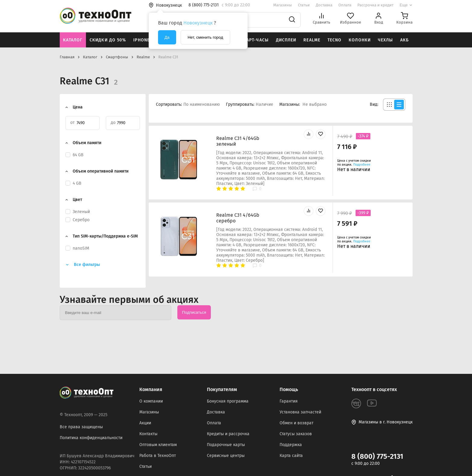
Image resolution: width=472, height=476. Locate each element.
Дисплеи (286, 40)
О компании (151, 401)
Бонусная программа (228, 401)
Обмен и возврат (296, 423)
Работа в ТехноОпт (157, 455)
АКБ (404, 40)
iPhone (141, 40)
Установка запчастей (300, 412)
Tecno (335, 40)
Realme (311, 40)
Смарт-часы (254, 40)
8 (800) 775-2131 (377, 456)
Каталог (72, 40)
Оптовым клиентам (158, 444)
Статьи (304, 5)
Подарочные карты (226, 444)
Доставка (324, 5)
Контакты (148, 433)
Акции (145, 423)
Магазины (282, 5)
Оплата (344, 5)
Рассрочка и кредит (375, 5)
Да (167, 37)
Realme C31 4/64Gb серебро (237, 218)
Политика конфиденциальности (91, 437)
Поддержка (291, 444)
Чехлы (385, 40)
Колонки (360, 40)
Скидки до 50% (108, 40)
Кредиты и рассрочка (228, 433)
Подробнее (361, 165)
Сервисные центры (226, 455)
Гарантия (289, 401)
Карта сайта (291, 455)
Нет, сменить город (205, 37)
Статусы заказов (296, 433)
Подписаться (194, 312)
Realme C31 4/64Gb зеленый (237, 141)
